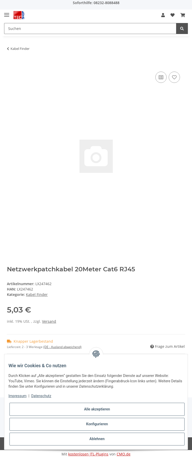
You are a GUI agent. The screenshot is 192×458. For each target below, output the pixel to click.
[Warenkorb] (183, 15)
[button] (163, 15)
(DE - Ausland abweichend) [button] (62, 347)
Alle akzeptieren (97, 409)
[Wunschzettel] (172, 15)
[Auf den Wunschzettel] (174, 77)
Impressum (17, 396)
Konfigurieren (97, 424)
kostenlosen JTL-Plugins (88, 454)
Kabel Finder (37, 294)
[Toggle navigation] (6, 12)
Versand (49, 321)
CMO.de (123, 454)
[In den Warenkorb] (11, 65)
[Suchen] (90, 28)
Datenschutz (41, 396)
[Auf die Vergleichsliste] (161, 77)
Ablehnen (97, 439)
